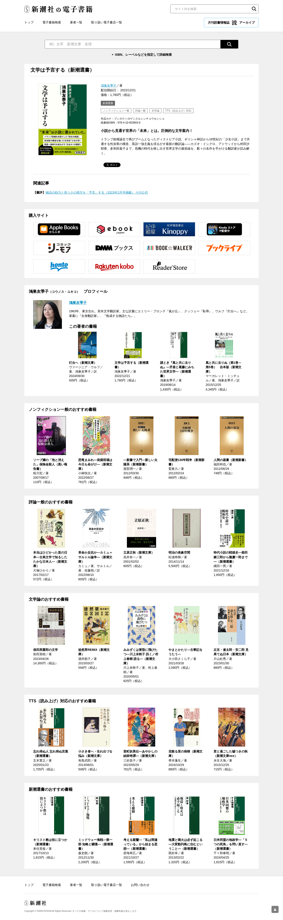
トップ (29, 22)
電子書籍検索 (51, 22)
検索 (254, 9)
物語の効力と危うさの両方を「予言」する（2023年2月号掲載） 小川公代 (97, 192)
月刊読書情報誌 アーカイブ (231, 22)
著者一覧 (76, 22)
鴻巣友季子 (108, 85)
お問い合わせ (140, 885)
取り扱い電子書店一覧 (106, 22)
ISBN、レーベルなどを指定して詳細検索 (143, 54)
